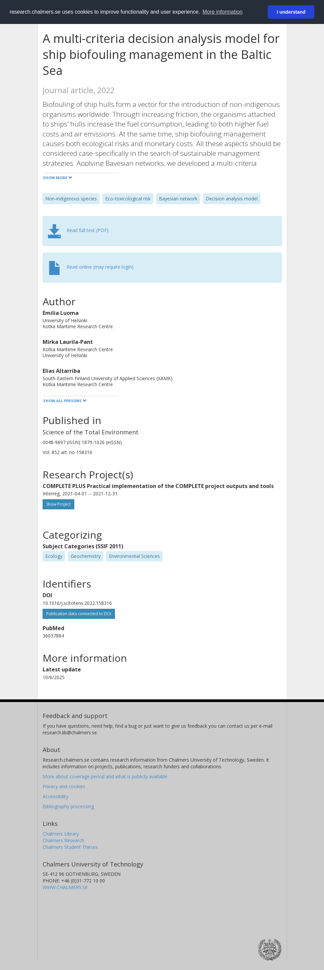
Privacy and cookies (64, 786)
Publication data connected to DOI (78, 613)
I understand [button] (291, 12)
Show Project (58, 504)
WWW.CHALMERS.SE (65, 887)
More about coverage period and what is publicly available (105, 776)
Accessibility (55, 796)
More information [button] (222, 12)
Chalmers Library (61, 834)
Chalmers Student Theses (70, 847)
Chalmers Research (63, 840)
